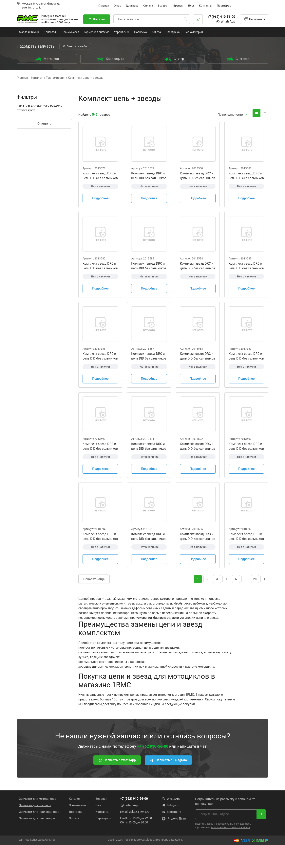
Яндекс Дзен (173, 818)
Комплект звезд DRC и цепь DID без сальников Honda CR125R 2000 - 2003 (100, 176)
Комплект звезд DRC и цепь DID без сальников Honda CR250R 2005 (100, 266)
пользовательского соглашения (230, 827)
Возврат (163, 5)
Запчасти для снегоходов (37, 818)
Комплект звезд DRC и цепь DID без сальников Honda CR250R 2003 (246, 176)
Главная (103, 5)
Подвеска (140, 32)
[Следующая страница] (264, 579)
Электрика (173, 32)
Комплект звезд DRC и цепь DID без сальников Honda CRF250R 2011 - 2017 (148, 356)
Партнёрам (224, 5)
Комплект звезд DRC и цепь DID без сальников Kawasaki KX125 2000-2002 (246, 446)
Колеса (156, 32)
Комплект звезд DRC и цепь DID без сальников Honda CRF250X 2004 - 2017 (100, 446)
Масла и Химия (29, 32)
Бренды (178, 5)
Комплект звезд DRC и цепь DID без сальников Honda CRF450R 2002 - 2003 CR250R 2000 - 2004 (197, 176)
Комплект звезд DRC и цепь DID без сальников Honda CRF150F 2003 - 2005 (197, 266)
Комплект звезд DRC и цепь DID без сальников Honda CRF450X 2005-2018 (197, 446)
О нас (117, 5)
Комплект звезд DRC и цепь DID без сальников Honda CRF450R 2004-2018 (148, 446)
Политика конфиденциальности (37, 839)
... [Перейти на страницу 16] (245, 579)
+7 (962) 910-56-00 (221, 17)
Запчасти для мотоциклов (37, 799)
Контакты (205, 5)
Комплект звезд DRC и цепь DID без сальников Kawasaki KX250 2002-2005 (197, 536)
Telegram (170, 805)
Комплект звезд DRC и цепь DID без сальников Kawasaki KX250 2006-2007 (246, 536)
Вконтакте (171, 812)
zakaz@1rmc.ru (139, 812)
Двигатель (50, 32)
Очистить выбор (75, 46)
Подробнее (100, 198)
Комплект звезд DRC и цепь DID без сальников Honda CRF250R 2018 (197, 356)
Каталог (96, 19)
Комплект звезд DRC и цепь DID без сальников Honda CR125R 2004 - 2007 (148, 176)
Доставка (132, 5)
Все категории (193, 32)
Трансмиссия (70, 32)
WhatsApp (225, 21)
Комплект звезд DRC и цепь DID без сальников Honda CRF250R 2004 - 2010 (100, 356)
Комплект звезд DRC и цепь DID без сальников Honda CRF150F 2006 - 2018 (246, 266)
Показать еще (94, 579)
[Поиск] (185, 19)
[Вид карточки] (256, 113)
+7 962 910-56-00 (152, 746)
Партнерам (103, 818)
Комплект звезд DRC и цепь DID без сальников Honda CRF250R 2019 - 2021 (246, 356)
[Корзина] (198, 19)
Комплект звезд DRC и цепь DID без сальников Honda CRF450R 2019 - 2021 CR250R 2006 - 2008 (148, 266)
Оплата (148, 5)
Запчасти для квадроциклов (39, 812)
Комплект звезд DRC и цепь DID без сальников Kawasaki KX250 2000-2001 (148, 536)
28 (255, 579)
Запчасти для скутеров (35, 805)
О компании (77, 805)
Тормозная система (96, 32)
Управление (121, 32)
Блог (191, 5)
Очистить (44, 124)
